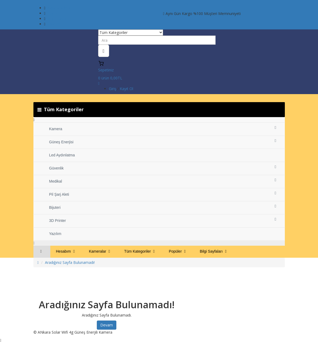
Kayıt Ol (126, 88)
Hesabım (53, 23)
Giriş (113, 88)
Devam (106, 324)
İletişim (51, 13)
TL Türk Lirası (178, 3)
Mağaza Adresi (58, 7)
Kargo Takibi (56, 18)
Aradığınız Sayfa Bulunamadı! (70, 262)
